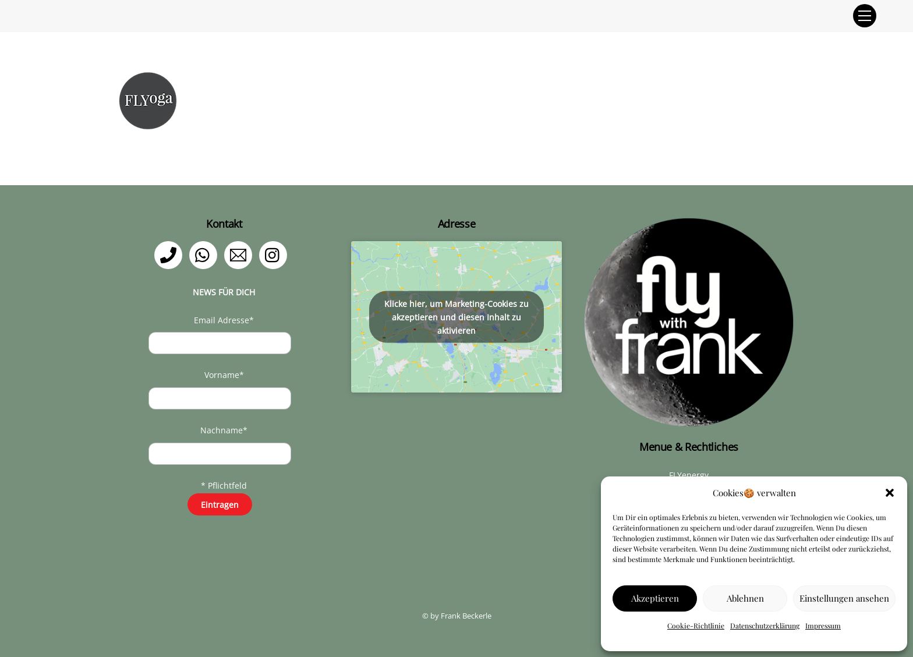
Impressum (823, 625)
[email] (240, 254)
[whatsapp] (205, 254)
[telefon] (170, 254)
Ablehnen (745, 598)
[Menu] (864, 15)
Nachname (223, 430)
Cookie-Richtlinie (695, 625)
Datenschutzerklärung (764, 625)
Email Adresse (224, 320)
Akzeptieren (655, 598)
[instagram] (275, 254)
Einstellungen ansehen (844, 598)
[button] (890, 493)
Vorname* (224, 374)
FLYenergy (689, 475)
